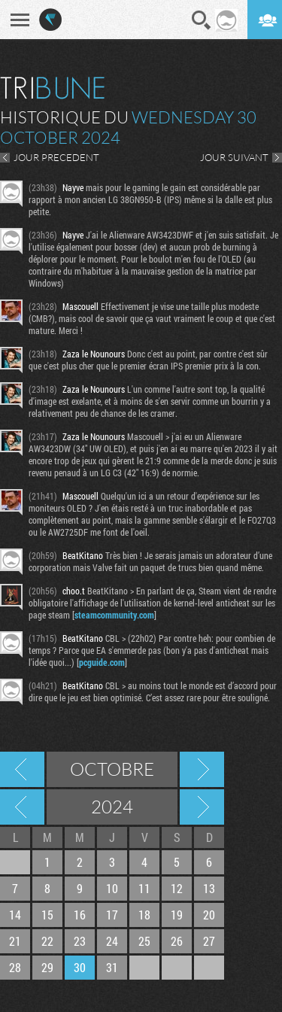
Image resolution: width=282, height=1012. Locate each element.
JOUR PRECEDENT (56, 157)
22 (47, 941)
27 (209, 941)
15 (47, 914)
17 (112, 914)
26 (177, 941)
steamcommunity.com (114, 615)
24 (112, 941)
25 (144, 941)
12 (177, 888)
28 (15, 967)
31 (112, 967)
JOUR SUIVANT (234, 157)
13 (209, 888)
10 (112, 888)
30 (80, 967)
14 (15, 914)
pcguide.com (102, 662)
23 (80, 941)
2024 (112, 806)
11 (144, 888)
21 (15, 941)
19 (177, 914)
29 (47, 967)
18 (144, 914)
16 (80, 914)
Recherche (201, 20)
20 (209, 914)
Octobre (112, 769)
